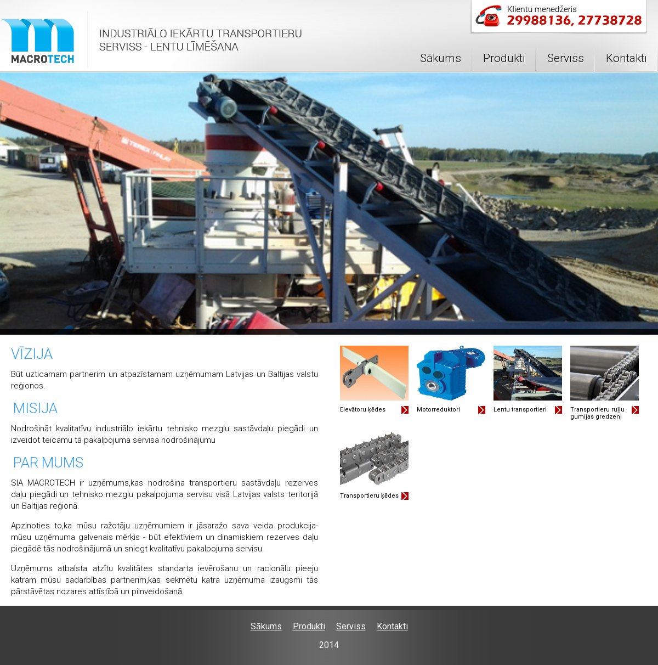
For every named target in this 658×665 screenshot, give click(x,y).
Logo (152, 41)
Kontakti (626, 58)
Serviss (565, 58)
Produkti (504, 58)
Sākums (440, 58)
